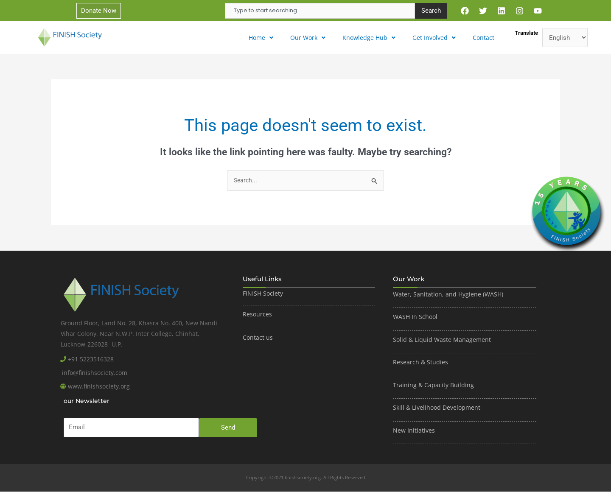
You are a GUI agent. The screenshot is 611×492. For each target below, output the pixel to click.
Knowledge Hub (371, 37)
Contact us (258, 338)
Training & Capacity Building (433, 385)
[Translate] (565, 37)
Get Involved (436, 37)
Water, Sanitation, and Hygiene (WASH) (448, 295)
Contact (484, 37)
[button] (267, 37)
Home (267, 37)
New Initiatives (414, 431)
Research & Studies (420, 362)
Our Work (312, 37)
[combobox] (320, 11)
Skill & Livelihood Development (436, 408)
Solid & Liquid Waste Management (443, 340)
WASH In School (415, 317)
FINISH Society (263, 294)
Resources (257, 314)
